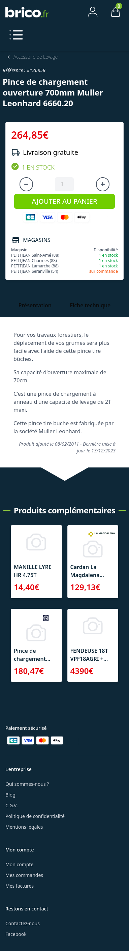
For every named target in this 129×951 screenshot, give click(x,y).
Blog (10, 794)
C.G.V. (11, 805)
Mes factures (19, 886)
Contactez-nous (22, 923)
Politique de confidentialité (35, 816)
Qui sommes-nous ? (27, 784)
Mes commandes (24, 875)
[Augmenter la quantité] (102, 184)
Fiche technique (90, 305)
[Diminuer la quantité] (26, 184)
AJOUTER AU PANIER (64, 201)
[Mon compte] (92, 12)
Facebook (16, 934)
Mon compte (19, 864)
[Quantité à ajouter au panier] (64, 184)
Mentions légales (24, 827)
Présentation (35, 305)
